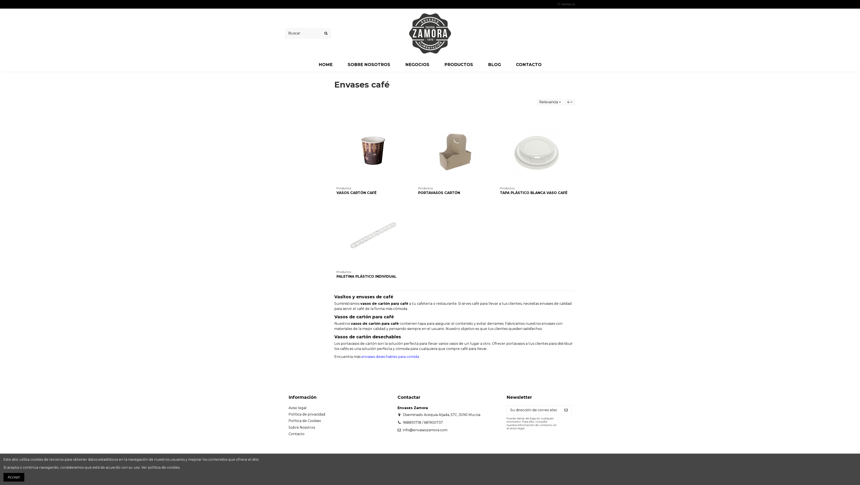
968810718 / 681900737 (423, 422)
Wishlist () (566, 4)
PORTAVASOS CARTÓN (439, 193)
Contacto (296, 434)
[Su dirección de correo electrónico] (534, 410)
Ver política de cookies (160, 467)
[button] (417, 64)
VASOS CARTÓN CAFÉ (356, 193)
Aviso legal (298, 408)
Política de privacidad (307, 414)
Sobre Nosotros (302, 427)
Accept (14, 477)
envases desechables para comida (390, 357)
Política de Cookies (305, 421)
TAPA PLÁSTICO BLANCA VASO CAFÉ (533, 193)
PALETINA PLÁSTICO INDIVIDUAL (366, 276)
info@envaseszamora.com (425, 430)
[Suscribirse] (566, 410)
